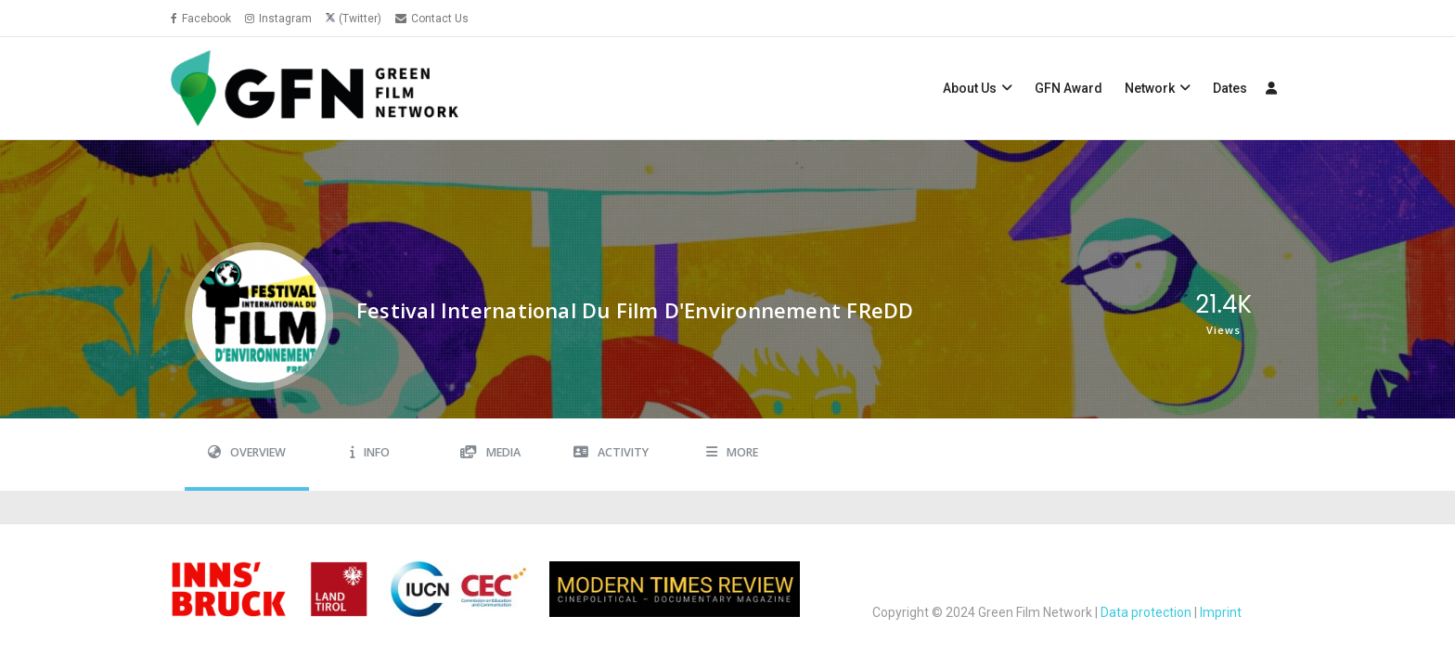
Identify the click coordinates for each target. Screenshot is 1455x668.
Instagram (278, 18)
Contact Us (432, 18)
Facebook (201, 18)
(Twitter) (360, 18)
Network (1150, 88)
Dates (1230, 88)
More (732, 452)
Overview (247, 452)
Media (490, 452)
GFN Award (1068, 88)
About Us (970, 88)
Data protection (1146, 612)
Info (370, 452)
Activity (611, 452)
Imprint (1221, 612)
